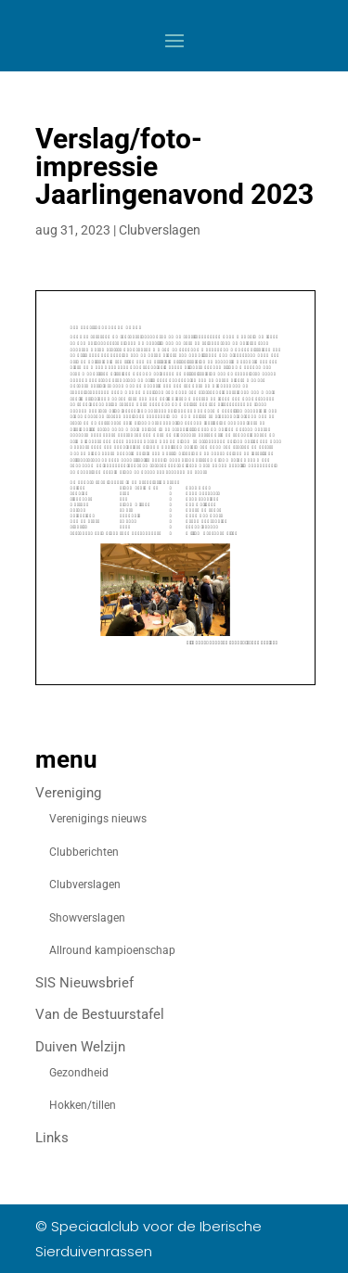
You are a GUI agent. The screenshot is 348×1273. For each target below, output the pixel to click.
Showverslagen (87, 917)
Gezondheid (79, 1072)
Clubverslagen (159, 230)
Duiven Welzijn (80, 1046)
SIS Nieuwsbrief (84, 982)
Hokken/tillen (82, 1105)
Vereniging (68, 792)
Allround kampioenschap (112, 950)
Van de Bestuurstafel (99, 1014)
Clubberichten (84, 852)
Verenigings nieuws (98, 818)
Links (52, 1137)
